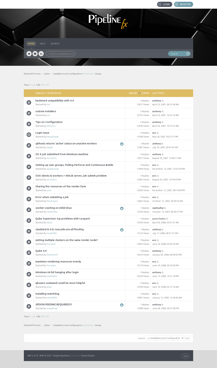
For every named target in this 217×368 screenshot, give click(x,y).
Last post (158, 93)
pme (49, 190)
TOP (185, 356)
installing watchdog (47, 293)
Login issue (42, 132)
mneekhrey (51, 308)
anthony (156, 100)
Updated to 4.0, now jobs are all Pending (59, 229)
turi (48, 104)
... (33, 85)
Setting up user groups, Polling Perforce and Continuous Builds (74, 164)
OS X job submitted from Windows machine (61, 154)
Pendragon (52, 201)
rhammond (52, 254)
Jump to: (141, 338)
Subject (40, 93)
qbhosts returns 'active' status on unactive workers (66, 143)
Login (166, 4)
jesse (49, 287)
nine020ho (51, 233)
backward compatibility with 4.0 (54, 100)
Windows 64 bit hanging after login (57, 272)
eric (154, 133)
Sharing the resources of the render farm (60, 186)
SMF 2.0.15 (32, 355)
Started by (55, 93)
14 (47, 85)
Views (145, 93)
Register (185, 4)
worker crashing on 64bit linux (53, 207)
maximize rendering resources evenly (58, 261)
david (49, 222)
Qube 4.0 (41, 250)
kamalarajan (53, 136)
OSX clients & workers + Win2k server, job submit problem (71, 175)
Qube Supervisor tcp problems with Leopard (62, 218)
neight (49, 147)
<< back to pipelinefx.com (61, 53)
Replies (134, 93)
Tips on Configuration (49, 121)
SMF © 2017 (46, 355)
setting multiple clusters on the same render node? (66, 240)
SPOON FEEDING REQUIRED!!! (53, 304)
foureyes (51, 244)
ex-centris (51, 158)
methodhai (51, 211)
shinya (98, 74)
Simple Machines (61, 355)
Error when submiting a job (52, 197)
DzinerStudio (88, 355)
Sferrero (51, 126)
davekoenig (53, 169)
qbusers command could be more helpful (60, 282)
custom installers (45, 111)
